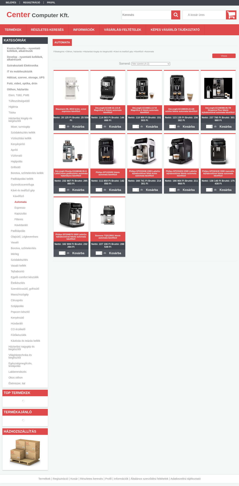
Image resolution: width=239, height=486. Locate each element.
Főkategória (59, 51)
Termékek (44, 478)
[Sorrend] (150, 64)
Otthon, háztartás (74, 51)
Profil (108, 478)
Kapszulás (21, 213)
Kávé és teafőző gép (123, 51)
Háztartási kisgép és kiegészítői (98, 51)
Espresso (20, 207)
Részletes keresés (91, 478)
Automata (21, 201)
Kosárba (78, 126)
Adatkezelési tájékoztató (185, 478)
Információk (121, 478)
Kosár (74, 478)
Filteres (19, 219)
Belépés (11, 2)
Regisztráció (60, 478)
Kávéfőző (139, 51)
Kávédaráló (21, 225)
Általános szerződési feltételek (149, 478)
